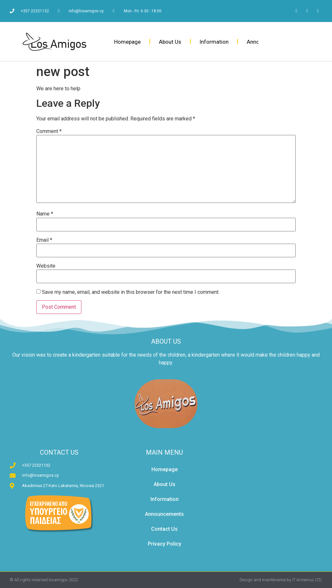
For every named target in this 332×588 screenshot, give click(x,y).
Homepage (127, 42)
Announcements (164, 514)
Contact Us (164, 529)
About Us (170, 42)
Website (45, 266)
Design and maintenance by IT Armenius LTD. (281, 579)
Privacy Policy (164, 544)
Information (214, 42)
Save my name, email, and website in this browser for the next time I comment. (130, 292)
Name (44, 213)
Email (44, 240)
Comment (49, 131)
